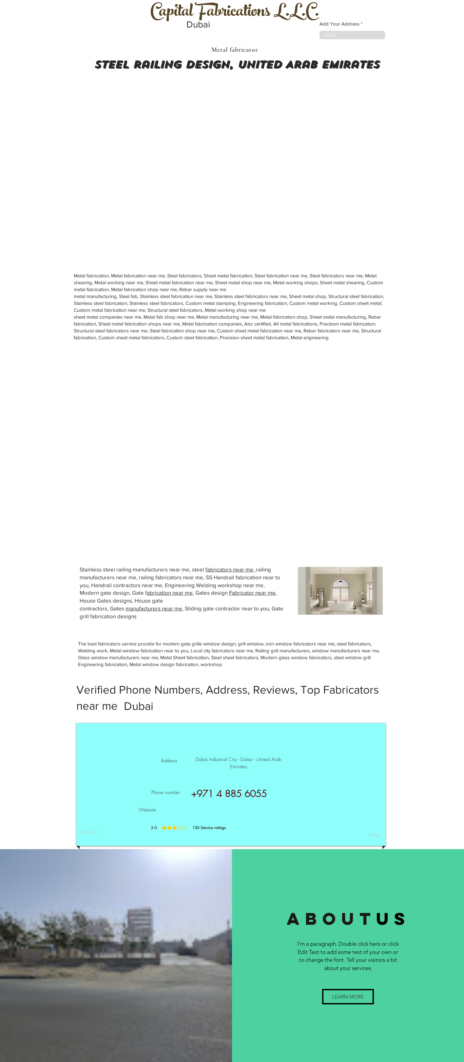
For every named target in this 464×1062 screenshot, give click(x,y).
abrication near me (170, 592)
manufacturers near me (154, 608)
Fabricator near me (252, 592)
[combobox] (352, 35)
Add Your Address (339, 23)
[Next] (363, 835)
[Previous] (101, 831)
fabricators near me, (230, 569)
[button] (348, 996)
